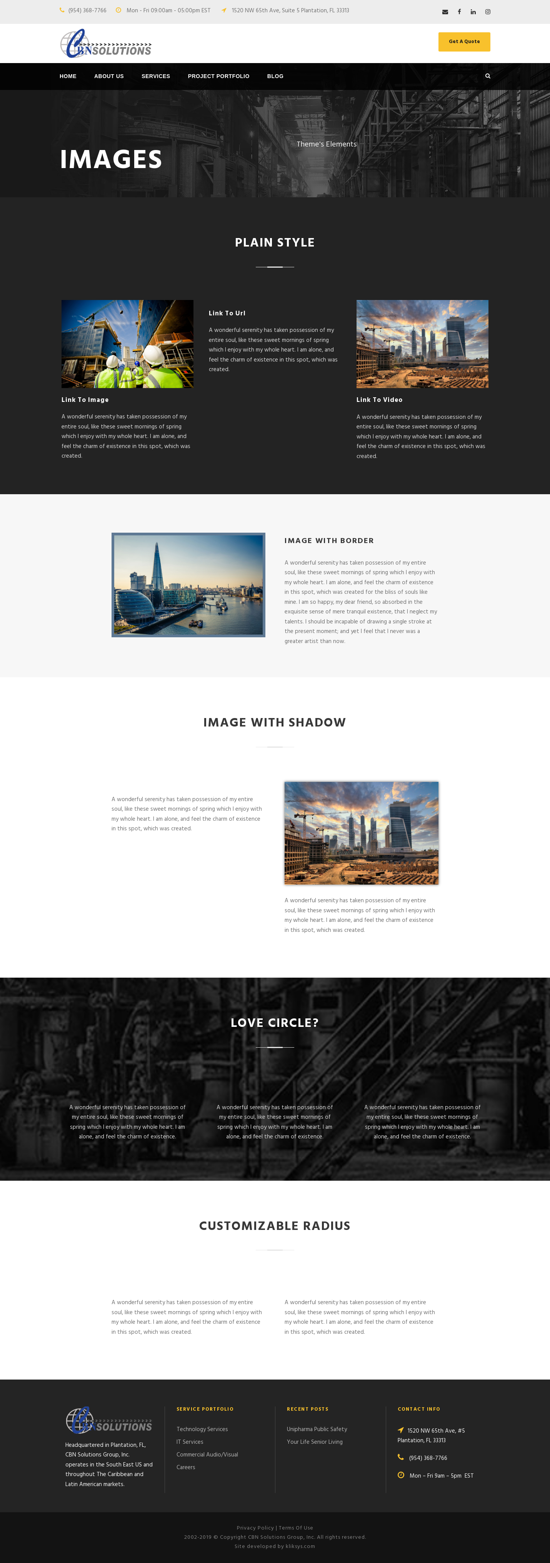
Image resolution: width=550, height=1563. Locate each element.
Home (68, 76)
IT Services (190, 1442)
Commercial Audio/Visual (207, 1455)
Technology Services (202, 1429)
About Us (109, 76)
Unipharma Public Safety (317, 1429)
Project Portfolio (219, 76)
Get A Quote (464, 42)
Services (156, 76)
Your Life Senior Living (315, 1442)
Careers (186, 1467)
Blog (275, 76)
